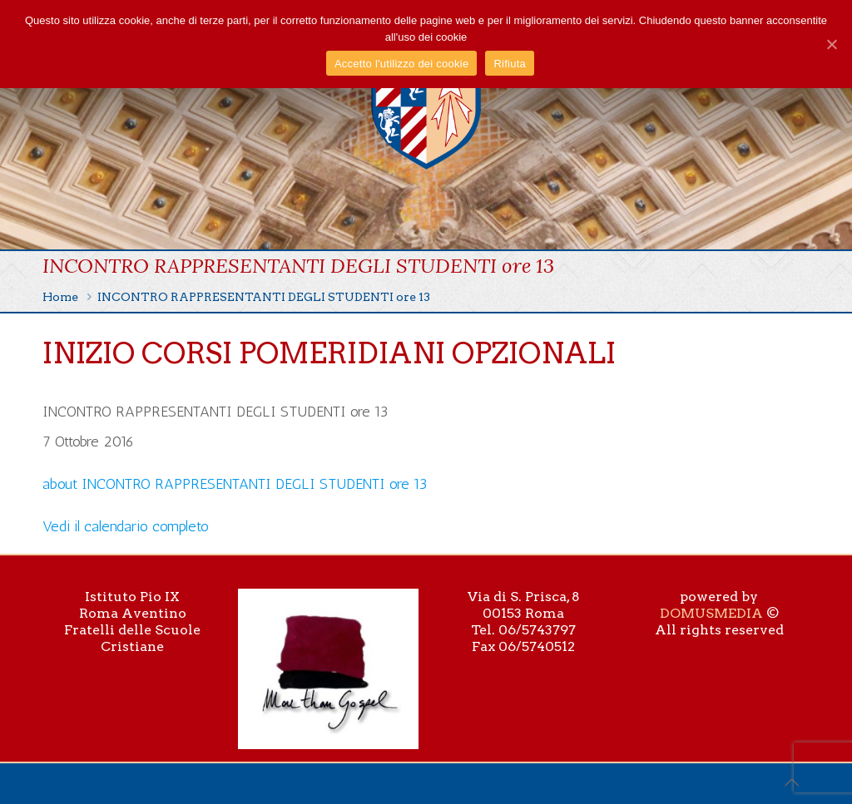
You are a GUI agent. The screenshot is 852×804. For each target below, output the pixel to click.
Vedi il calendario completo (125, 526)
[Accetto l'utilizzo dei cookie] (831, 44)
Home (60, 296)
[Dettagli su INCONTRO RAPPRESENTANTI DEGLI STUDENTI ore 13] (234, 484)
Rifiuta (509, 63)
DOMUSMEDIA (711, 613)
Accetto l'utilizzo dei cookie (401, 63)
